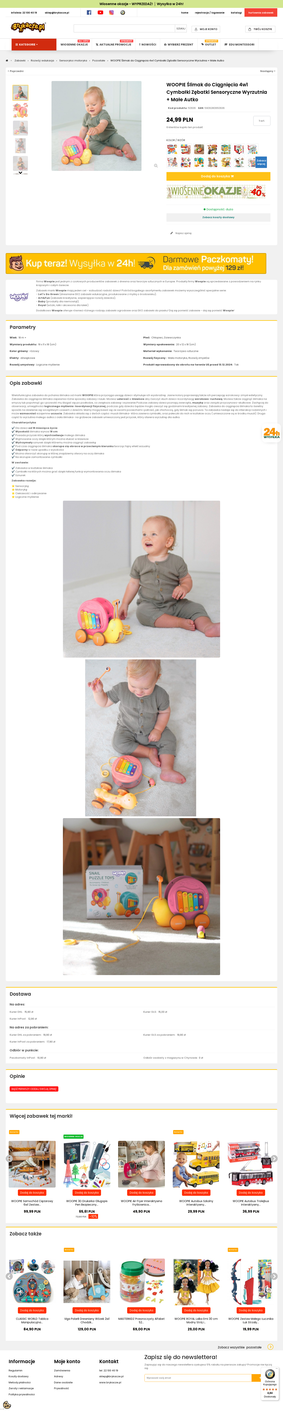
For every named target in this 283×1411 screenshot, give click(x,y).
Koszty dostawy (18, 1376)
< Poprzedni (16, 71)
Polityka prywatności (22, 1394)
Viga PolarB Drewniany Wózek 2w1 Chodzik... (86, 1320)
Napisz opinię (183, 233)
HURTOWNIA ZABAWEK (260, 12)
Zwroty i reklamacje (21, 1388)
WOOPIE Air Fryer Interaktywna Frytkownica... (141, 1202)
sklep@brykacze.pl (111, 1376)
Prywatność (61, 1388)
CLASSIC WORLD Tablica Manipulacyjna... (32, 1320)
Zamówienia (62, 1370)
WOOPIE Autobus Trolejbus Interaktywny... (251, 1202)
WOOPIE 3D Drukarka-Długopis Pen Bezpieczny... (87, 1202)
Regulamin (15, 1370)
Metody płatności (20, 1382)
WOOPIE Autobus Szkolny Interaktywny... (196, 1202)
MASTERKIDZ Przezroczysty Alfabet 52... (141, 1320)
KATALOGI (236, 12)
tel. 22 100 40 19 (108, 1370)
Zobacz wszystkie (240, 1347)
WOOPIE (87, 395)
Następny (20, 172)
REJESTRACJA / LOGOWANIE (209, 12)
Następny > (267, 71)
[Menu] (276, 1369)
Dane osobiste (63, 1382)
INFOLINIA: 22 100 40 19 (24, 12)
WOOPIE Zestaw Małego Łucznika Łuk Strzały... (250, 1320)
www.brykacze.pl (110, 1382)
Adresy (58, 1376)
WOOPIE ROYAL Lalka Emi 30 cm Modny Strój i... (196, 1320)
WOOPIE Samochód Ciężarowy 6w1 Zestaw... (32, 1202)
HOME (184, 12)
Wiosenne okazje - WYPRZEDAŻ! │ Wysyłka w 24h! (141, 4)
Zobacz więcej (261, 162)
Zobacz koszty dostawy (218, 217)
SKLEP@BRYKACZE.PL (57, 12)
